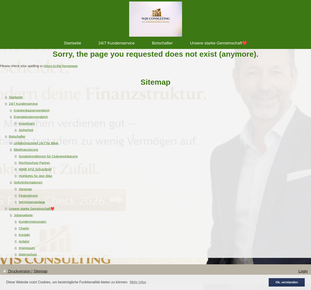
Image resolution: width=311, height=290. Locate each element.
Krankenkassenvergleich (31, 110)
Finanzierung (28, 195)
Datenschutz (28, 254)
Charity (24, 228)
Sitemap (40, 271)
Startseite (16, 97)
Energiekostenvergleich (31, 117)
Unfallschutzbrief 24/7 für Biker (36, 143)
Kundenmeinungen (32, 221)
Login (303, 271)
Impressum (27, 248)
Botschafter (17, 136)
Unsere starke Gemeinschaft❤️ (31, 208)
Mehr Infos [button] (138, 282)
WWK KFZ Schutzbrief (35, 169)
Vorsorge (25, 189)
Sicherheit (26, 130)
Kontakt (24, 235)
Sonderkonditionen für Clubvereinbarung (48, 156)
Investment (27, 123)
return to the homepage (61, 66)
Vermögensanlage (32, 202)
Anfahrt (24, 241)
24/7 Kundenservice (23, 103)
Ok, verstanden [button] (287, 282)
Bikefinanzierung (26, 149)
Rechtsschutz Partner (34, 163)
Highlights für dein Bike (35, 176)
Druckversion (17, 271)
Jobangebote (23, 215)
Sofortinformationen (28, 182)
